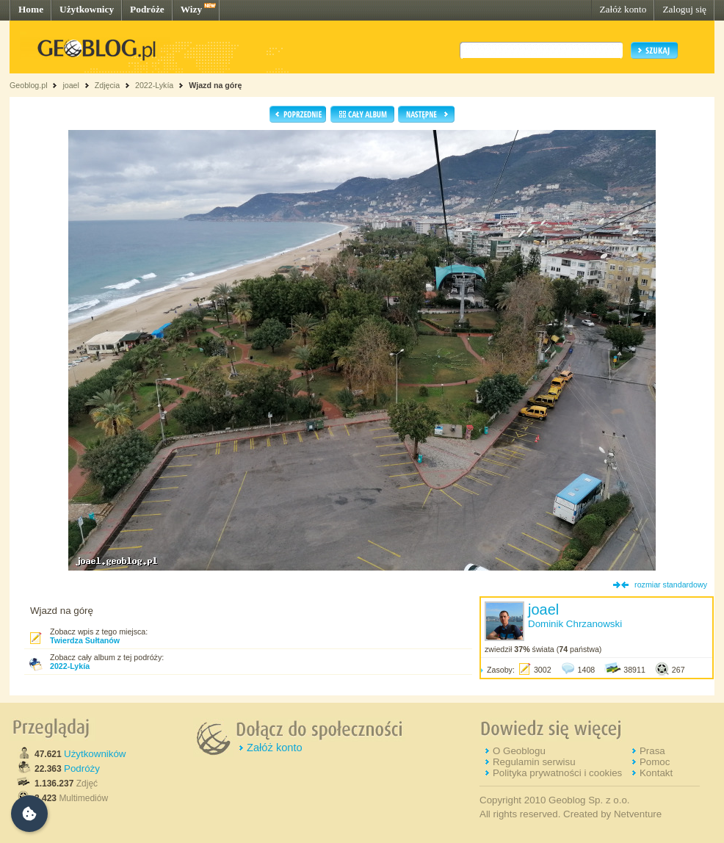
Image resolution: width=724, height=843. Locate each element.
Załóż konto (622, 9)
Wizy (191, 9)
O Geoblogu (519, 750)
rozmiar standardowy (670, 584)
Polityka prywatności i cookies (557, 772)
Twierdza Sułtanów (85, 640)
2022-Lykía (154, 85)
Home (30, 9)
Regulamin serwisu (534, 761)
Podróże (147, 9)
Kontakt (656, 772)
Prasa (652, 750)
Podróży (82, 768)
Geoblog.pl (29, 85)
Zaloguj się (684, 9)
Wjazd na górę (215, 85)
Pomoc (655, 761)
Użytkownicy (86, 9)
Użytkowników (95, 753)
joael (70, 85)
